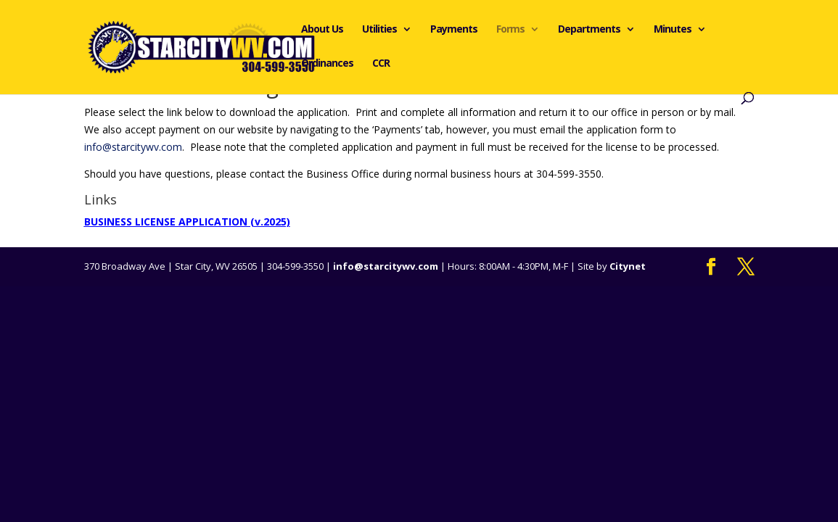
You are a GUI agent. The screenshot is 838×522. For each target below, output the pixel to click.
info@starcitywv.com (133, 147)
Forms (510, 30)
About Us (322, 30)
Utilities (379, 30)
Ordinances (327, 64)
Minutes (672, 30)
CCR (381, 64)
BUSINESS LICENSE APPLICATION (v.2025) (187, 221)
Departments (589, 30)
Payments (453, 30)
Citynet (627, 266)
